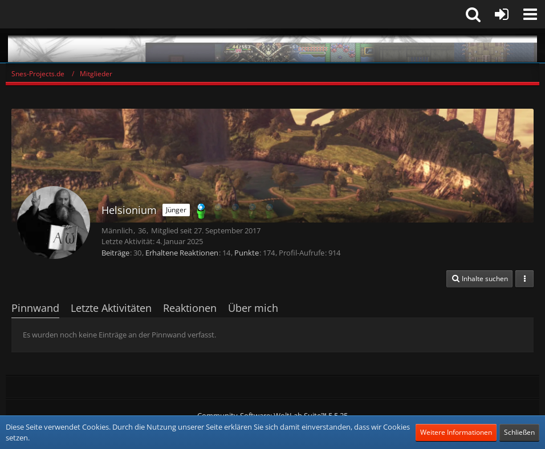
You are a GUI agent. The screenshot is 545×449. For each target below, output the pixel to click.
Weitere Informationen (456, 432)
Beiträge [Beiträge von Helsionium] (115, 253)
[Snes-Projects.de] (272, 45)
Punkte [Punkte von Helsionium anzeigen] (246, 253)
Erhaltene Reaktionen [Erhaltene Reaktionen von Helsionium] (181, 253)
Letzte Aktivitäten (111, 308)
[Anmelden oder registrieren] (501, 14)
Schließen (519, 432)
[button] (530, 14)
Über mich (253, 308)
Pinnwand (35, 308)
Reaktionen (190, 308)
